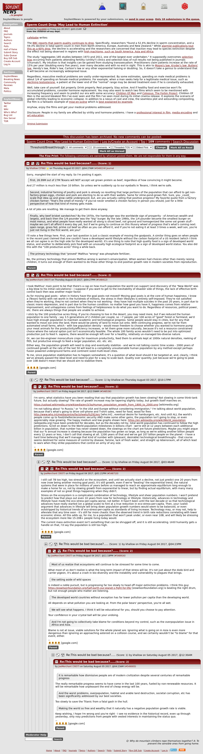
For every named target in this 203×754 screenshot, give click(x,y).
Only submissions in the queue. (177, 19)
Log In (7, 64)
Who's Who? (10, 112)
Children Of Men (126, 93)
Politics (7, 91)
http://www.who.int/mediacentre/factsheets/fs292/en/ (67, 414)
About (7, 28)
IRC (5, 106)
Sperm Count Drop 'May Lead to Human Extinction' (67, 24)
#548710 (112, 473)
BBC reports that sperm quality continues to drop (63, 43)
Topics (7, 37)
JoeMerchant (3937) (40, 280)
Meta (6, 88)
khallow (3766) (38, 168)
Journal (110, 168)
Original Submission (37, 124)
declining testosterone (41, 82)
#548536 (105, 391)
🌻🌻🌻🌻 (33, 367)
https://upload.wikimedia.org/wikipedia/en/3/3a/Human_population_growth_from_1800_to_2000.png (96, 404)
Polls (6, 46)
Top (143, 141)
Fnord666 (42, 29)
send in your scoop (141, 19)
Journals (8, 34)
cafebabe (33, 37)
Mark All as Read (182, 147)
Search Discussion (186, 141)
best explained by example (115, 101)
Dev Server (10, 118)
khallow (115, 379)
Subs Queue (10, 55)
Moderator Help (36, 734)
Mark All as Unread (112, 151)
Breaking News (12, 79)
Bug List (8, 115)
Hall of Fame (10, 49)
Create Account (12, 61)
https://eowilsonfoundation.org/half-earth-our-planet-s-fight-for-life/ (89, 588)
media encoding (182, 112)
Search (7, 43)
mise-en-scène (78, 101)
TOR (6, 121)
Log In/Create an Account (120, 141)
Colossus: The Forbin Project (159, 93)
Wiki (6, 109)
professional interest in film (153, 112)
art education (35, 115)
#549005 (130, 666)
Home (49, 750)
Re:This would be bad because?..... (69, 163)
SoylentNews (12, 10)
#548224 (100, 168)
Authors (8, 40)
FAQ (6, 31)
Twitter (7, 103)
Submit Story (11, 52)
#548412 (102, 280)
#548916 (120, 555)
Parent (32, 268)
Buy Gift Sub (10, 58)
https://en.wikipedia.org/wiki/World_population (157, 420)
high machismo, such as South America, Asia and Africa (118, 51)
